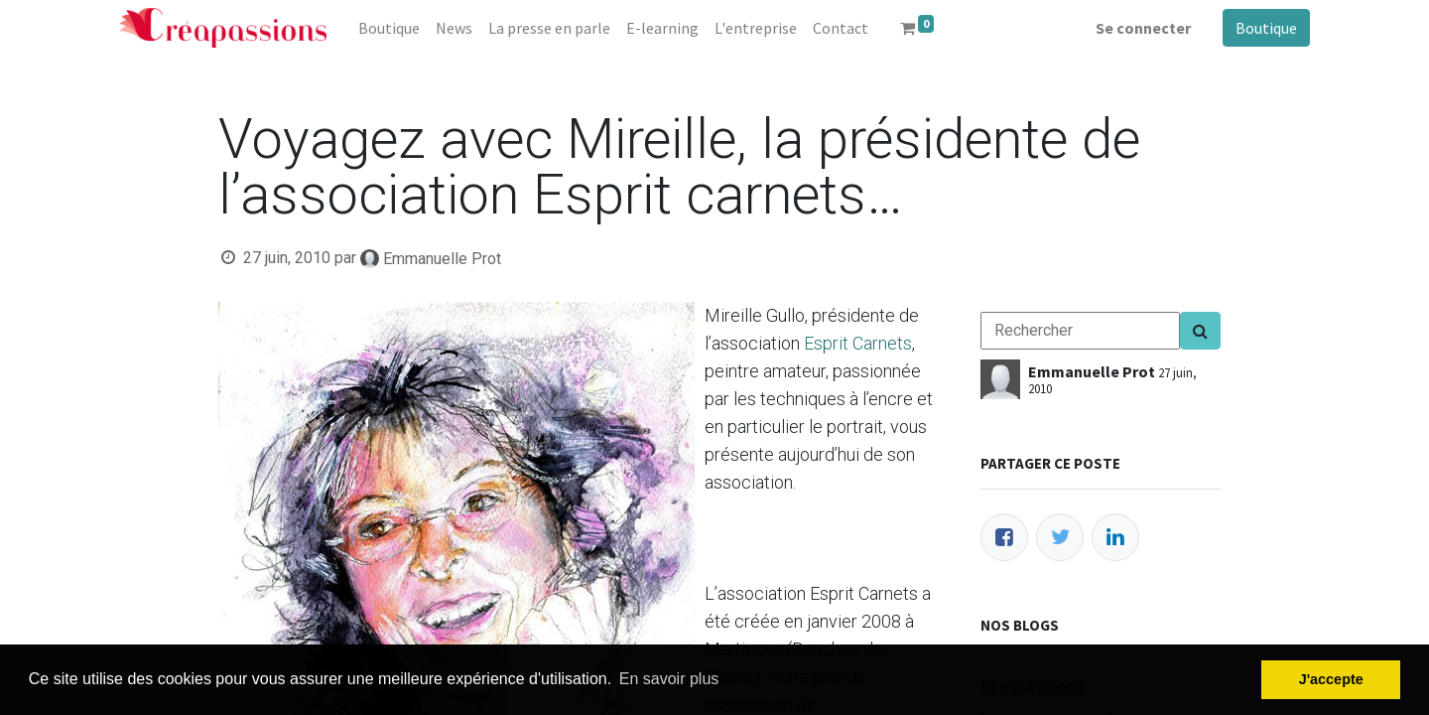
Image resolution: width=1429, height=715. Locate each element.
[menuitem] (389, 28)
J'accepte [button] (1331, 679)
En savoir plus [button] (669, 678)
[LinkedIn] (1115, 537)
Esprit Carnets (858, 343)
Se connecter (1143, 28)
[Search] (1200, 331)
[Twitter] (1060, 537)
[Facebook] (1004, 537)
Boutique (1266, 28)
